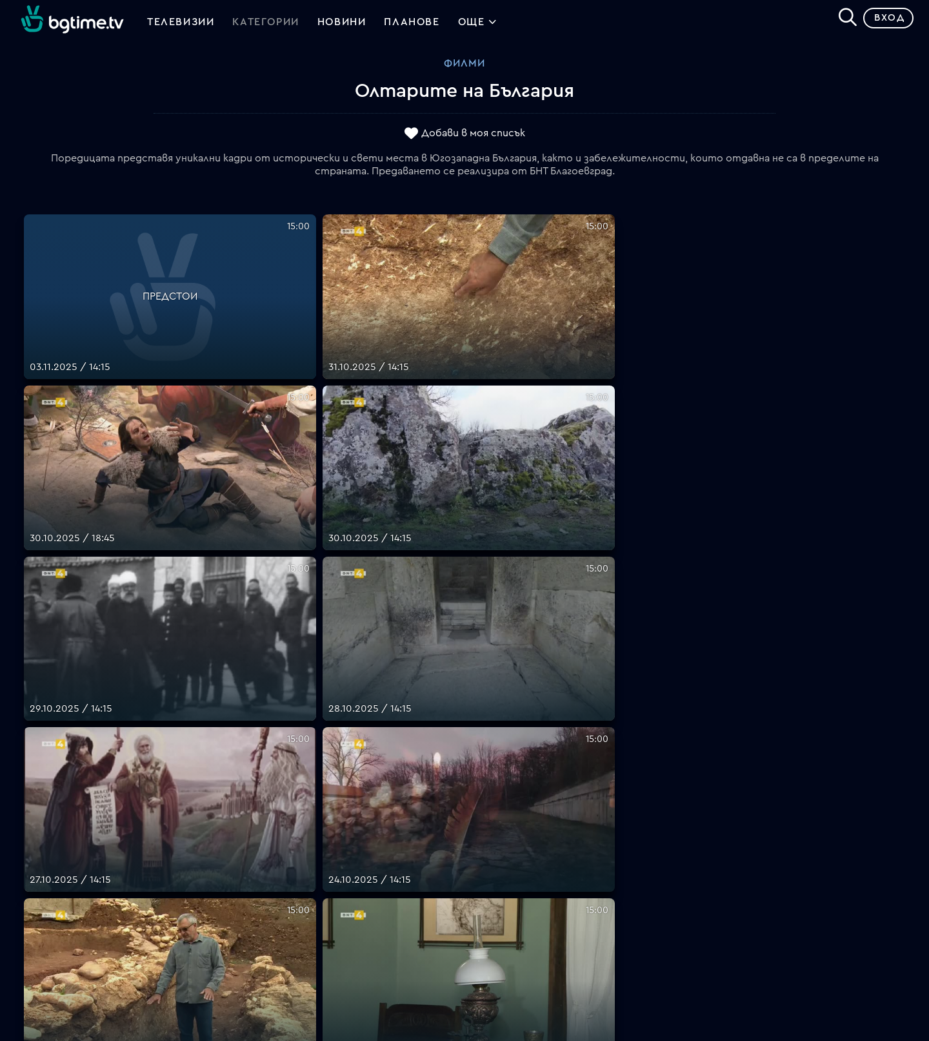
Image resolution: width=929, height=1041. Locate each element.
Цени (476, 862)
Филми (464, 68)
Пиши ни (485, 924)
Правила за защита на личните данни (558, 893)
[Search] (843, 20)
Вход (884, 22)
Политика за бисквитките (532, 908)
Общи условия (500, 877)
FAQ (474, 815)
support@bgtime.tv (290, 955)
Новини (341, 24)
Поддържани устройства (529, 846)
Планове (485, 831)
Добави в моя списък (473, 137)
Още (477, 25)
